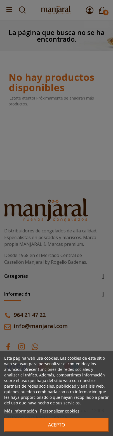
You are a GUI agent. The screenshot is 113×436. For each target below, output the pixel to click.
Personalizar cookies (59, 411)
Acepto (56, 425)
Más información (20, 411)
